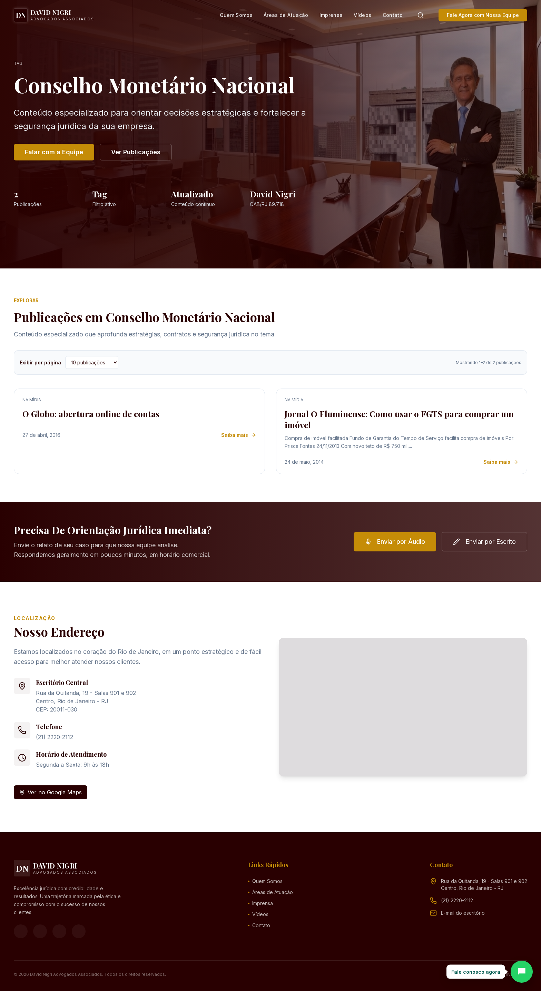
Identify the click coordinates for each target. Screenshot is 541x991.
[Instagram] (40, 931)
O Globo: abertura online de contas (90, 413)
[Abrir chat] (522, 972)
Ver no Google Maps (50, 792)
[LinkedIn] (79, 931)
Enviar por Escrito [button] (484, 541)
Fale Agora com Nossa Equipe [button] (483, 15)
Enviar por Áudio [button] (395, 541)
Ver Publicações (135, 152)
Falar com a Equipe (54, 152)
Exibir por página (40, 362)
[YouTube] (59, 931)
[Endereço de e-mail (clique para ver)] (463, 913)
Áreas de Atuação (286, 15)
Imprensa (331, 15)
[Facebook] (21, 931)
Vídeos (362, 15)
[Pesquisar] (420, 15)
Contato (393, 15)
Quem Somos (236, 15)
